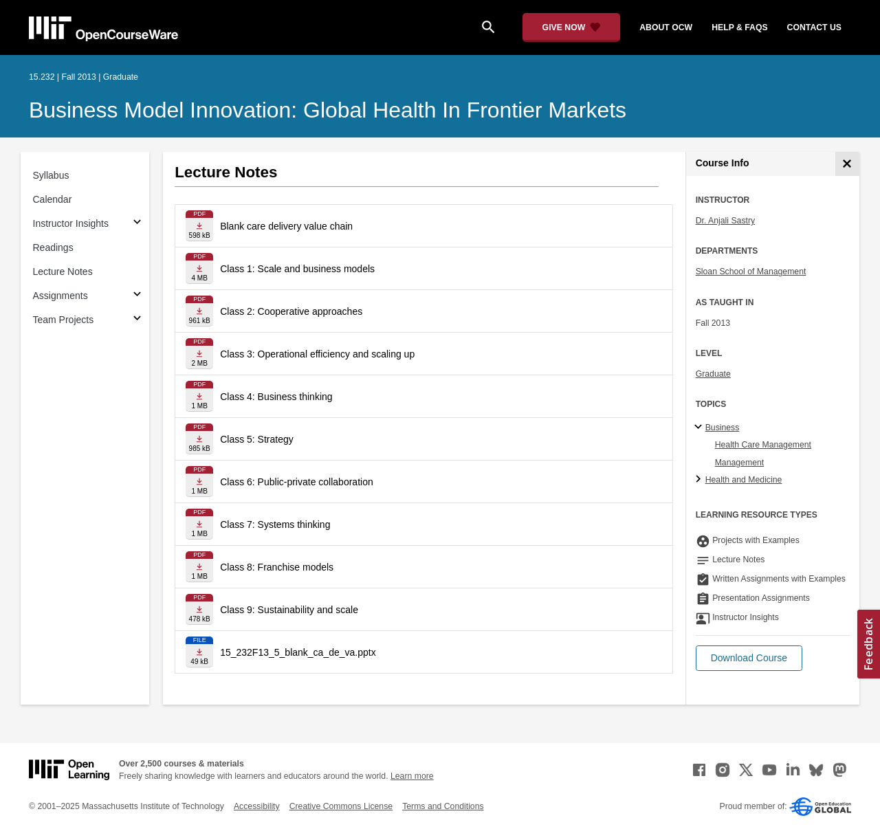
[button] (749, 658)
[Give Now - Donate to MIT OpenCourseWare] (571, 27)
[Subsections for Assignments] (137, 296)
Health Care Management (763, 445)
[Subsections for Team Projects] (137, 320)
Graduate (713, 374)
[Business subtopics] (700, 427)
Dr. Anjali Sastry (725, 220)
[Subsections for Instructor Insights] (137, 223)
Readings (53, 247)
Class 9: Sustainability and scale (289, 609)
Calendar (52, 199)
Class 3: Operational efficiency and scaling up (317, 354)
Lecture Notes (63, 271)
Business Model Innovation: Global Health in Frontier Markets (327, 110)
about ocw (665, 27)
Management (739, 462)
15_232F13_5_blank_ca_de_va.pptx (298, 652)
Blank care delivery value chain (286, 226)
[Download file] (199, 225)
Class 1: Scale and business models (297, 268)
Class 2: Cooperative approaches (291, 311)
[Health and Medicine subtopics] (700, 480)
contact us (814, 27)
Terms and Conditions (442, 806)
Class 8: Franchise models (276, 567)
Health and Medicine (743, 480)
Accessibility (257, 806)
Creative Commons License (341, 806)
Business (722, 427)
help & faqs (739, 27)
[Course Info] (847, 164)
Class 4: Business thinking (276, 396)
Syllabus (51, 175)
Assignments (60, 295)
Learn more (412, 776)
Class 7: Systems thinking (275, 524)
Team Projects (63, 319)
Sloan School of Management (751, 271)
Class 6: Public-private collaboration (296, 481)
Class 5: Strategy (257, 439)
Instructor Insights (71, 223)
